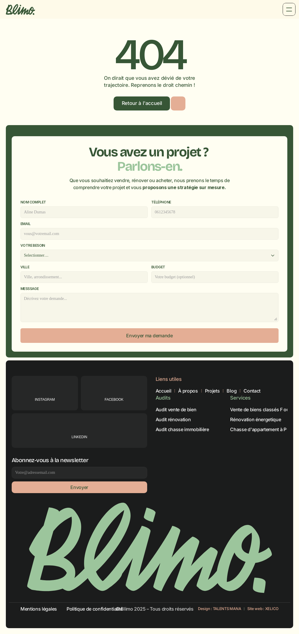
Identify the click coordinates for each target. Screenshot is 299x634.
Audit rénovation (173, 419)
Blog (232, 391)
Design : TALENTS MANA (219, 608)
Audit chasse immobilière (182, 429)
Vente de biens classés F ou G (262, 409)
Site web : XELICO (263, 608)
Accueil (163, 391)
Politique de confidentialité (95, 609)
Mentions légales (38, 609)
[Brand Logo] (20, 9)
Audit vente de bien (176, 409)
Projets (212, 391)
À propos (188, 391)
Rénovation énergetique (255, 419)
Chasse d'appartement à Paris (262, 429)
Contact (252, 391)
